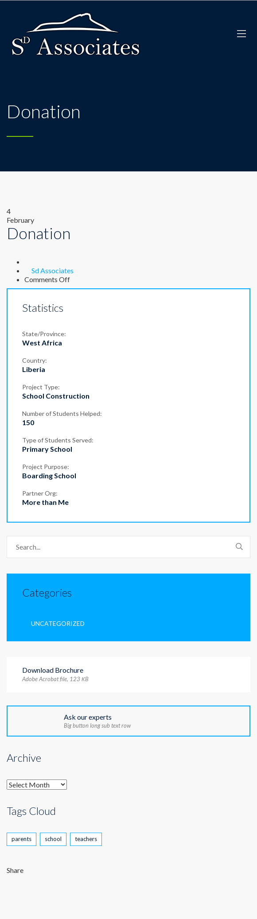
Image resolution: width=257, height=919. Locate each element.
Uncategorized (58, 623)
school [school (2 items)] (53, 838)
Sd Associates (52, 270)
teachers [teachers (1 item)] (86, 838)
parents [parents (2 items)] (21, 838)
